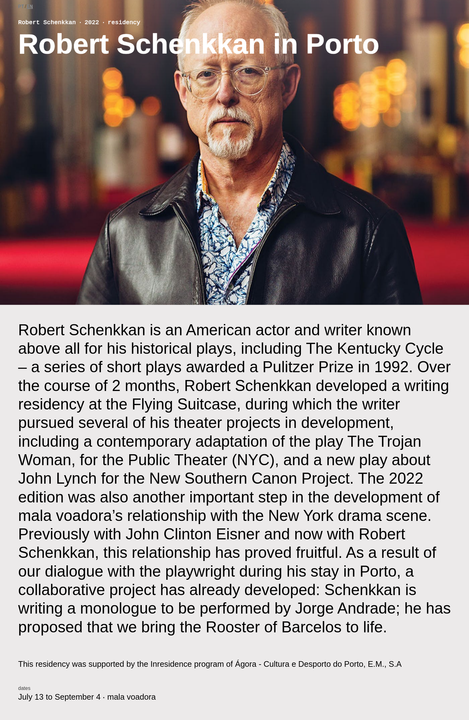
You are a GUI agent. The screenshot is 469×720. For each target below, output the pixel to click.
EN (30, 6)
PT (21, 6)
